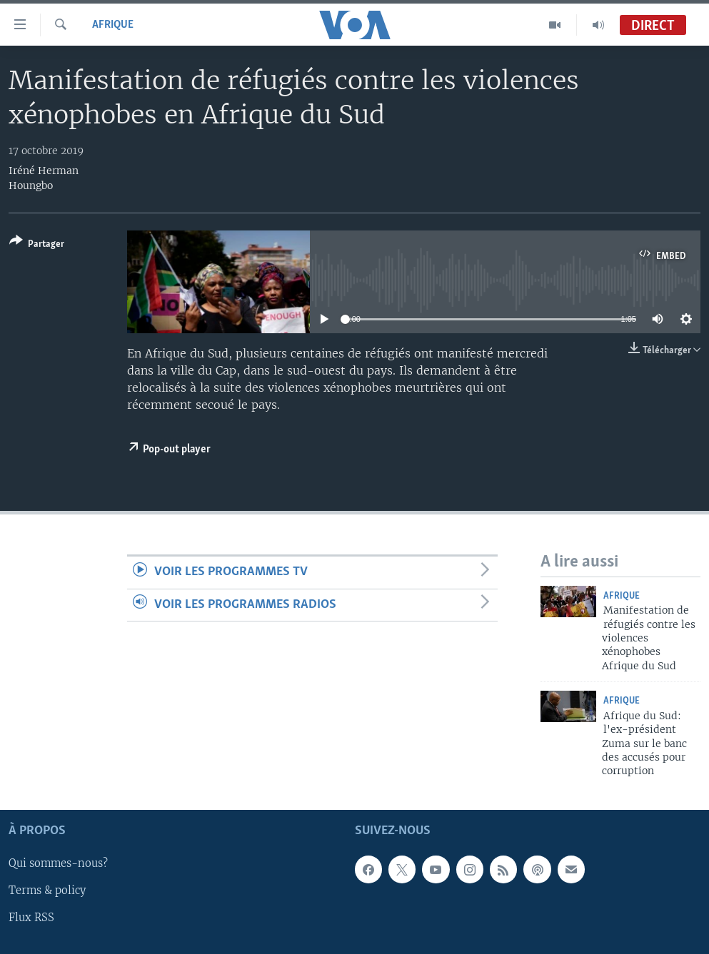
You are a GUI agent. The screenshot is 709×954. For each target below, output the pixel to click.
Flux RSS (31, 917)
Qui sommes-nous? (58, 863)
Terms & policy (47, 890)
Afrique (113, 25)
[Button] (36, 245)
